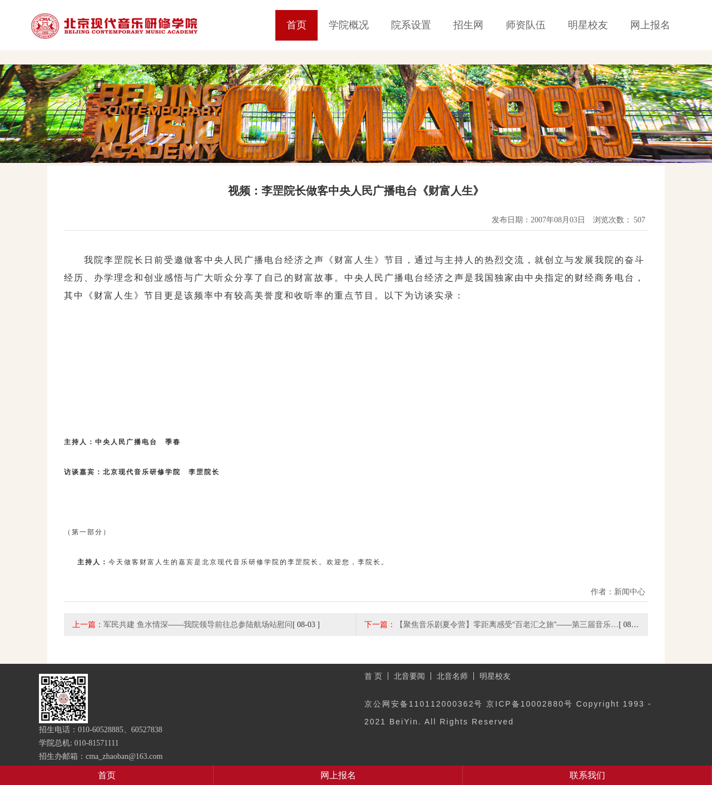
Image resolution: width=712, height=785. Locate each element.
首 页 (373, 676)
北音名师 (452, 676)
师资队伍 (526, 25)
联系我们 (587, 775)
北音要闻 (409, 676)
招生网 (468, 25)
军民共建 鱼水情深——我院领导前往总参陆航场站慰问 (198, 624)
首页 (296, 25)
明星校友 (588, 25)
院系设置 (411, 25)
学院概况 (349, 25)
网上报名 (650, 25)
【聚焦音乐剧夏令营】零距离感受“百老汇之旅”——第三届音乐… (507, 624)
